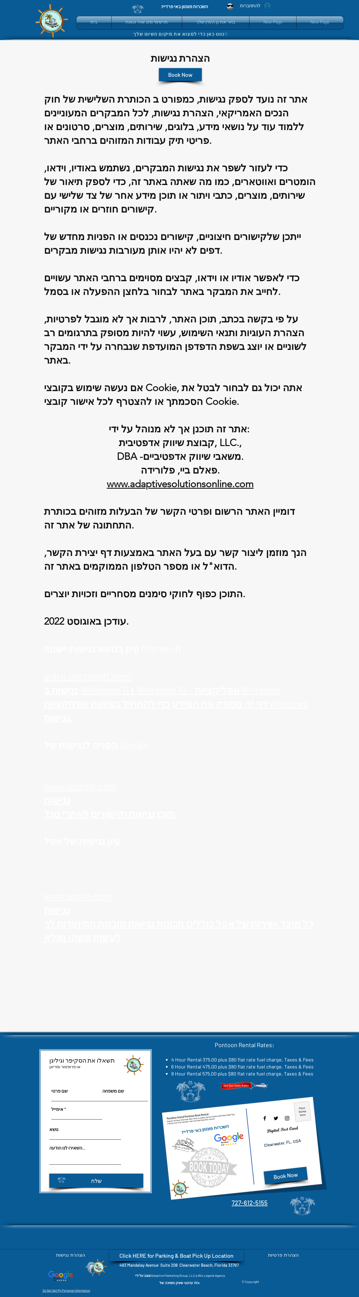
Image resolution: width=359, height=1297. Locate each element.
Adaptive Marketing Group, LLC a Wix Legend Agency (188, 1275)
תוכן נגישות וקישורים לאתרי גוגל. (110, 813)
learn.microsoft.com (87, 676)
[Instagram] (287, 1118)
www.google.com (80, 786)
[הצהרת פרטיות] (283, 1254)
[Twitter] (276, 1118)
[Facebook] (265, 1118)
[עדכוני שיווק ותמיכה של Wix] (179, 1283)
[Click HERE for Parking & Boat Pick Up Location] (176, 1255)
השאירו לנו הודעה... (67, 1148)
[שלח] (96, 1181)
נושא (53, 1129)
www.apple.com (77, 896)
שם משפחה (113, 1091)
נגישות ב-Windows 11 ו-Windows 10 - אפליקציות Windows (162, 690)
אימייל (57, 1109)
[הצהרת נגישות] (70, 1254)
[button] (215, 22)
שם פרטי (59, 1091)
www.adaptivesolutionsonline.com (180, 484)
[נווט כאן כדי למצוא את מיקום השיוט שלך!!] (183, 34)
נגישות (57, 800)
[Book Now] (180, 74)
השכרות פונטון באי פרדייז (205, 1128)
